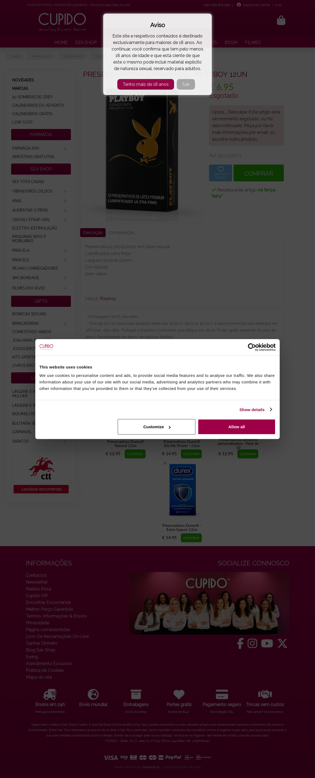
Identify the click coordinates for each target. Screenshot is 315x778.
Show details (252, 409)
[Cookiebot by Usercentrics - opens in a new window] (252, 347)
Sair (186, 84)
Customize (157, 426)
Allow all (236, 426)
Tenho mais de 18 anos (146, 84)
